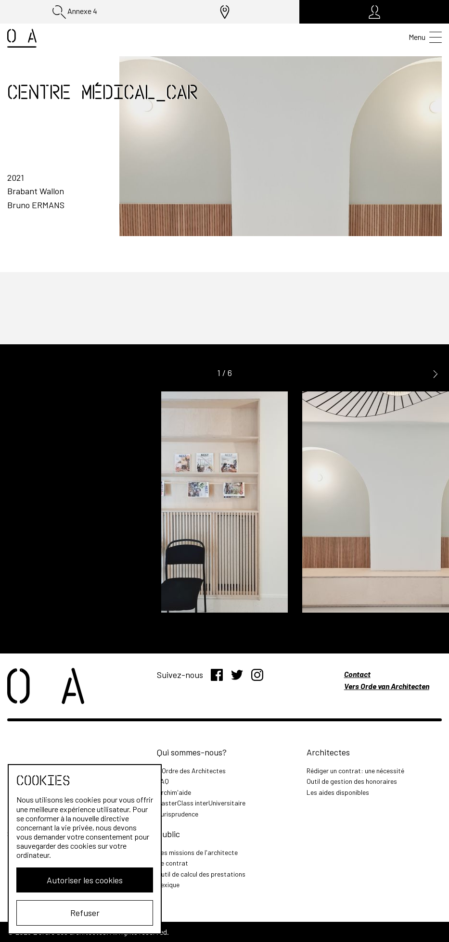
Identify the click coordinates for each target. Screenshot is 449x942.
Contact (357, 673)
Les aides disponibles (338, 792)
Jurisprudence (177, 814)
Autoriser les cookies (85, 880)
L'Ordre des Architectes (191, 770)
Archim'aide (174, 792)
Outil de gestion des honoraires (352, 781)
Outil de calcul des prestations (201, 874)
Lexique (168, 884)
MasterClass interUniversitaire (201, 803)
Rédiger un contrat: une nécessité (355, 770)
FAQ (163, 781)
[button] (435, 373)
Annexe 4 (74, 12)
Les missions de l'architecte (197, 852)
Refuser (85, 912)
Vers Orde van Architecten (386, 686)
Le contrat (172, 863)
